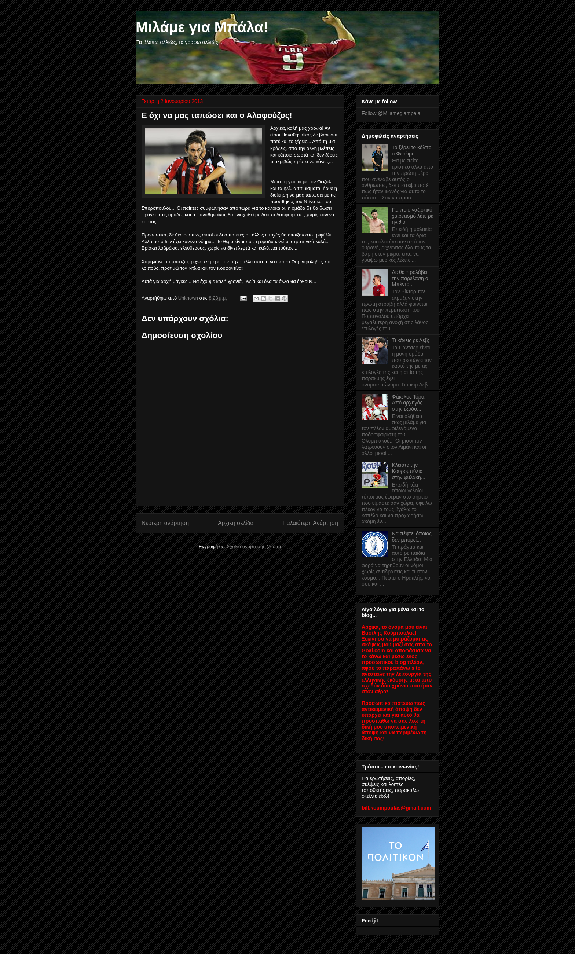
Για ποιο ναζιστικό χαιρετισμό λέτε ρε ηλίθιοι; (412, 216)
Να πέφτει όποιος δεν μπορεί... (412, 537)
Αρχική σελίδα (235, 523)
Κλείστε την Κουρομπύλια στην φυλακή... (408, 471)
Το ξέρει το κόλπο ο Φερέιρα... (412, 150)
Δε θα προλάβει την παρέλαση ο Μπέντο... (410, 278)
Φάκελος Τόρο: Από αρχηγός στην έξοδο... (409, 403)
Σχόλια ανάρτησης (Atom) (254, 546)
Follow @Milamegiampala (391, 113)
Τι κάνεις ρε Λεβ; (410, 340)
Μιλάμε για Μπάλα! (202, 27)
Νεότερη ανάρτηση (165, 523)
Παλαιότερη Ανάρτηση (310, 523)
